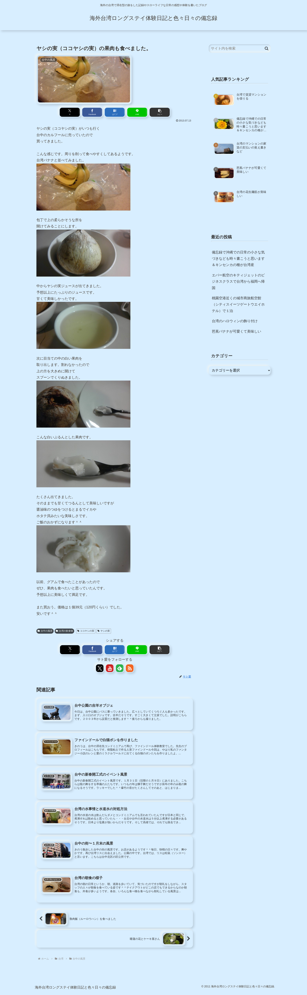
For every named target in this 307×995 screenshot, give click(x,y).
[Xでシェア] (82, 112)
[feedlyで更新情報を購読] (119, 669)
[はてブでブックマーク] (114, 112)
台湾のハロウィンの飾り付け (235, 321)
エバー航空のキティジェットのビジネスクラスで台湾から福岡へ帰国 (238, 281)
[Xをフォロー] (100, 669)
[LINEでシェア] (131, 112)
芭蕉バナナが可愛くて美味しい (236, 331)
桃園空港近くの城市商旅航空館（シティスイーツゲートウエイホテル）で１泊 (238, 304)
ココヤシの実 (85, 631)
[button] (147, 112)
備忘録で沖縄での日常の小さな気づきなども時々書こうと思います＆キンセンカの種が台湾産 (238, 258)
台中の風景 (45, 631)
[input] (240, 48)
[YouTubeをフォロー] (110, 669)
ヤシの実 (104, 631)
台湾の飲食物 (64, 631)
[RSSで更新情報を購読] (129, 669)
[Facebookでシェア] (98, 112)
